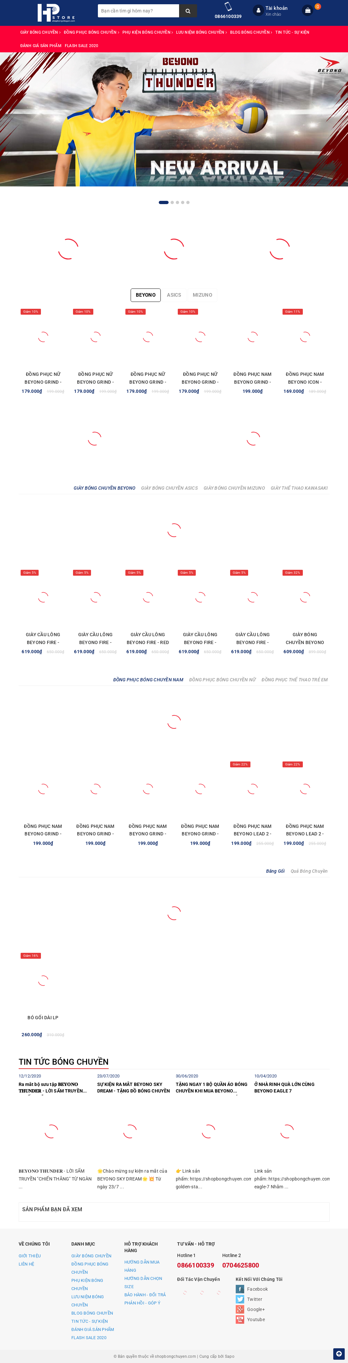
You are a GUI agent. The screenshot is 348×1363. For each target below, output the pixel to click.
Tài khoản (276, 8)
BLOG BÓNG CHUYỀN (251, 32)
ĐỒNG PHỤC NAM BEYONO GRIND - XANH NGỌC (95, 834)
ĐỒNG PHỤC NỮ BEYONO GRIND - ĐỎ (200, 382)
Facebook (257, 1289)
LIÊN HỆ (26, 1264)
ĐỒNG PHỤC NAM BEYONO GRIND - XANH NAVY (148, 834)
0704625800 (240, 1265)
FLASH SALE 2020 (82, 46)
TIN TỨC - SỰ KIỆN (292, 32)
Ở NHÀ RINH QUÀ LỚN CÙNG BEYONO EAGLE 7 (284, 1087)
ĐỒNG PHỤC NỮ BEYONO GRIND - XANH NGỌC (147, 382)
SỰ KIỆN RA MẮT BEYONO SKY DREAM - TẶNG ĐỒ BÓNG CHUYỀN (133, 1087)
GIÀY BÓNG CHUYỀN (40, 32)
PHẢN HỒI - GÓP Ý (142, 1303)
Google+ (256, 1309)
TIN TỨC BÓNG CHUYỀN (64, 1062)
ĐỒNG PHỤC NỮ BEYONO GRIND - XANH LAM (43, 382)
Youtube (256, 1319)
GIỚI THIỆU (30, 1255)
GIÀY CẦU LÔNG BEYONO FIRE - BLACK (252, 642)
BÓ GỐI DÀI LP (42, 1017)
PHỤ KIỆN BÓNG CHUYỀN (147, 32)
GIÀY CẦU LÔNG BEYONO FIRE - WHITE (95, 642)
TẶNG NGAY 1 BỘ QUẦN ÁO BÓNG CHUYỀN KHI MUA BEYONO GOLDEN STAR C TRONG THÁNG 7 (212, 1088)
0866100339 (228, 16)
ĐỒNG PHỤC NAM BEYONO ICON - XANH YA (305, 382)
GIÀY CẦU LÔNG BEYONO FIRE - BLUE (43, 642)
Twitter (254, 1299)
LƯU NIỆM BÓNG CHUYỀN (201, 32)
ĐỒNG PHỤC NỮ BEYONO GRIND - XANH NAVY (95, 382)
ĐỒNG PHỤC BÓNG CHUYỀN (91, 32)
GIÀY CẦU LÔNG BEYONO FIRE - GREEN (200, 642)
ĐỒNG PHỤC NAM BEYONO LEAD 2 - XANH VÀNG (305, 834)
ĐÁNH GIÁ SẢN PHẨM (41, 46)
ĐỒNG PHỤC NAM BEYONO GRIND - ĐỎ (43, 834)
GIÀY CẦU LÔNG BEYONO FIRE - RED (148, 638)
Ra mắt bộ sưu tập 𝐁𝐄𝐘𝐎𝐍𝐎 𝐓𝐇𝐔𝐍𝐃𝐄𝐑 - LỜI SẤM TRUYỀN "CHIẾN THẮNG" (51, 1088)
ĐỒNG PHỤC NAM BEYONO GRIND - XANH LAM (252, 382)
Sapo (229, 1356)
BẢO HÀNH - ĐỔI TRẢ (145, 1294)
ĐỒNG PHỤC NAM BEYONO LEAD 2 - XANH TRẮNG (252, 834)
